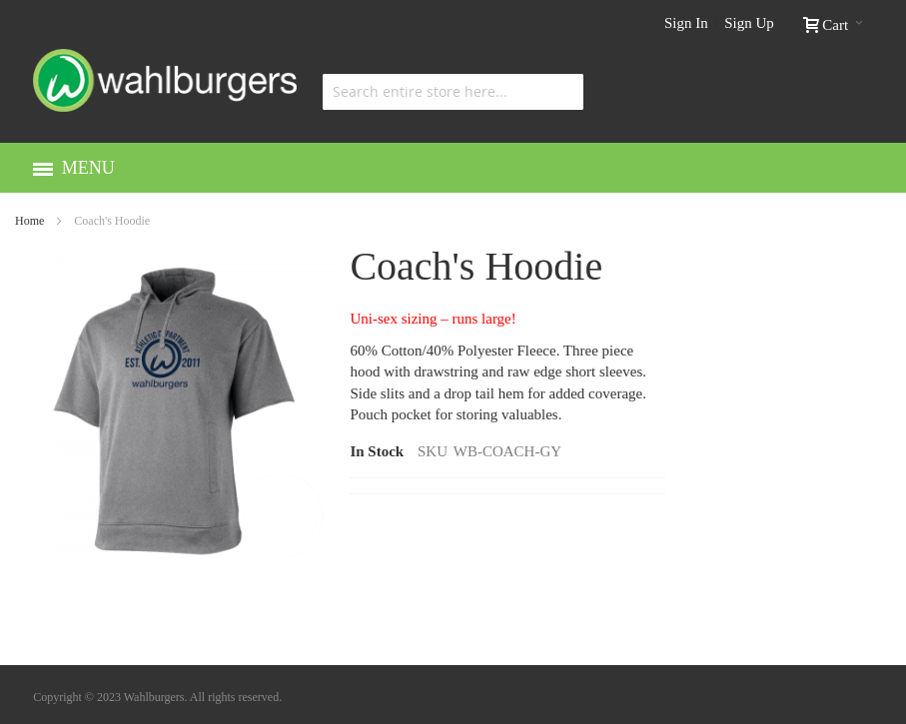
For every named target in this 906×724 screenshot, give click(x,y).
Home (29, 221)
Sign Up (749, 23)
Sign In (686, 23)
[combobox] (452, 92)
